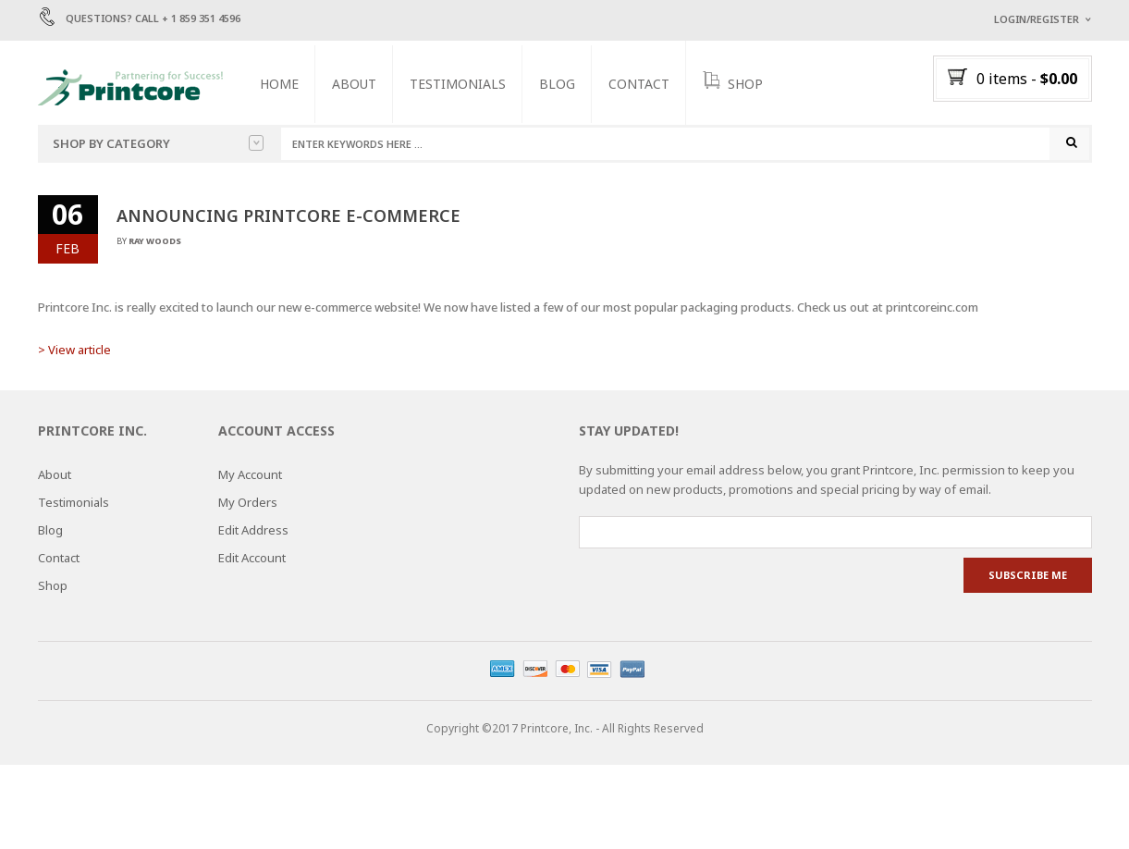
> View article (74, 349)
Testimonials (459, 83)
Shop (52, 586)
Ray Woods (155, 241)
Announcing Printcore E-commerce (288, 215)
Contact (639, 83)
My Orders (247, 503)
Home (280, 83)
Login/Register (1036, 19)
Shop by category (158, 143)
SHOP (734, 82)
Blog (558, 83)
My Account (250, 475)
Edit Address (253, 531)
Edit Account (252, 558)
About (355, 83)
